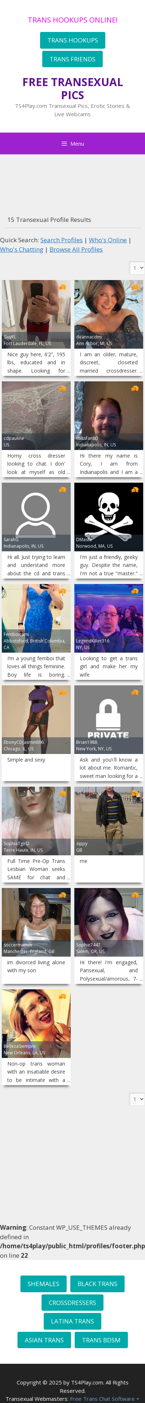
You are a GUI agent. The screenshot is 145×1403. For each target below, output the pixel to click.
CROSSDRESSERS (72, 1302)
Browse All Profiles (76, 249)
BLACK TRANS (97, 1284)
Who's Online (108, 240)
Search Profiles (61, 240)
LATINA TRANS (72, 1321)
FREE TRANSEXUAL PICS (72, 88)
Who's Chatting (21, 249)
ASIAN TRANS (44, 1340)
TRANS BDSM (101, 1340)
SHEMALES (43, 1284)
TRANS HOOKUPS (72, 40)
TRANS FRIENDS (72, 59)
